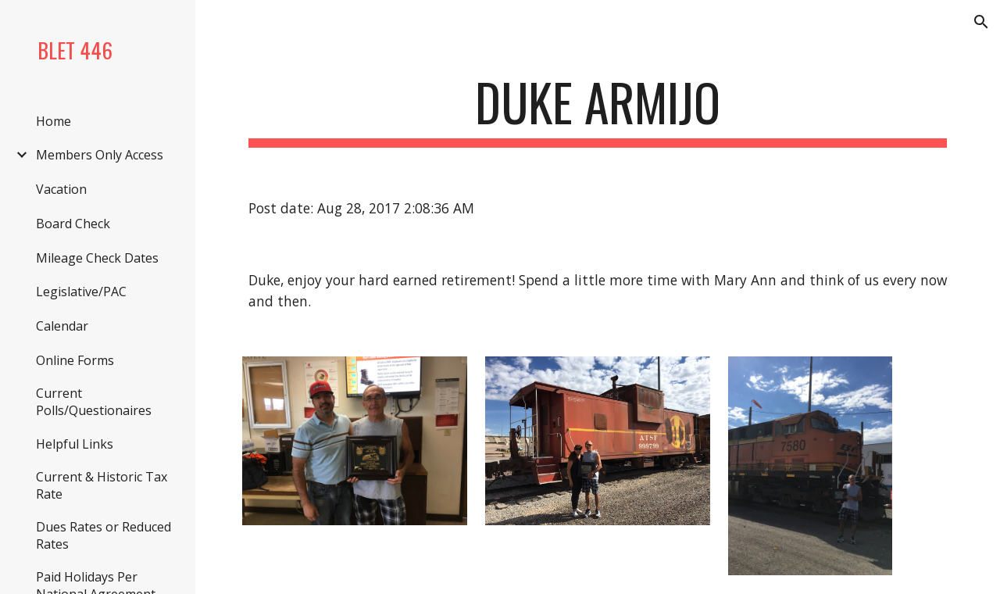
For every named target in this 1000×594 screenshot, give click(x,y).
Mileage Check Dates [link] (97, 258)
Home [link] (53, 121)
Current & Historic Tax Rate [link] (101, 485)
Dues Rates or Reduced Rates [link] (103, 535)
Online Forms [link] (75, 360)
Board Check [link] (73, 223)
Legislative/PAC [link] (81, 291)
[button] (981, 22)
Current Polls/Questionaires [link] (94, 402)
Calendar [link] (62, 326)
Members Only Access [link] (99, 154)
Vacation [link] (61, 189)
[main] (598, 110)
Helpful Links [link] (74, 444)
